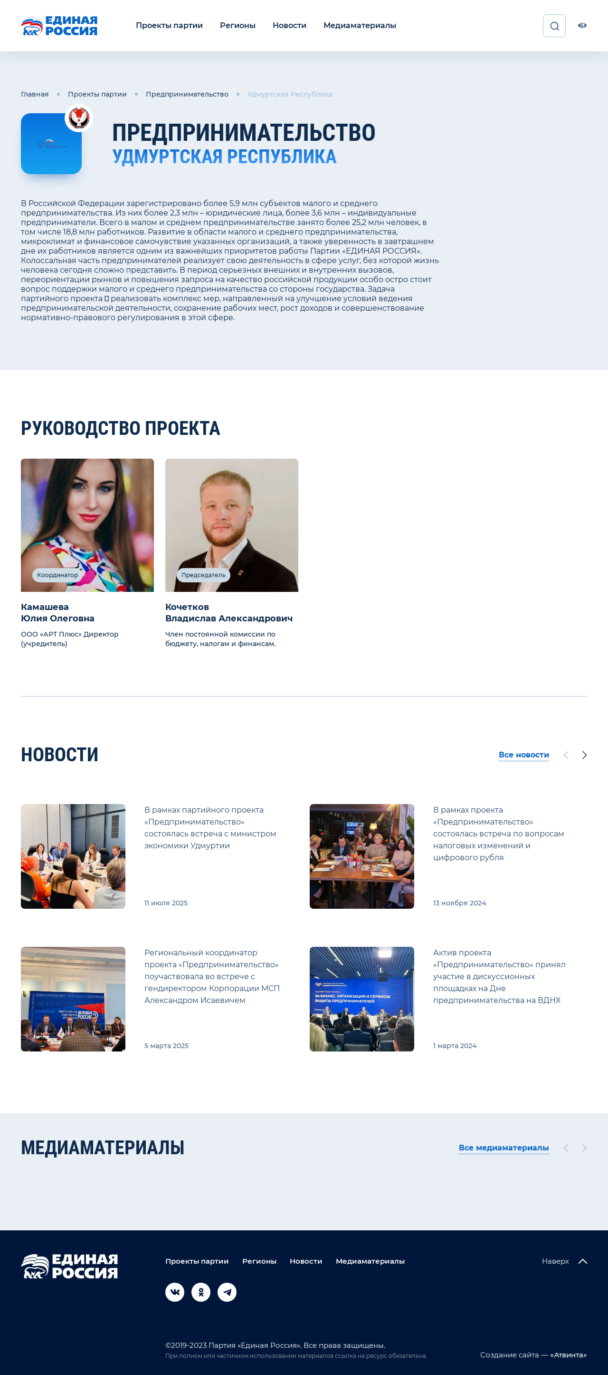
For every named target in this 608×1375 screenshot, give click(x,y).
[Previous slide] (565, 755)
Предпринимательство (187, 94)
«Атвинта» (567, 1354)
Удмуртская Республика (289, 94)
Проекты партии (169, 25)
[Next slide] (584, 755)
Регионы (238, 25)
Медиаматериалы (359, 25)
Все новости (524, 754)
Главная (35, 94)
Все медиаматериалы (504, 1147)
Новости (289, 25)
